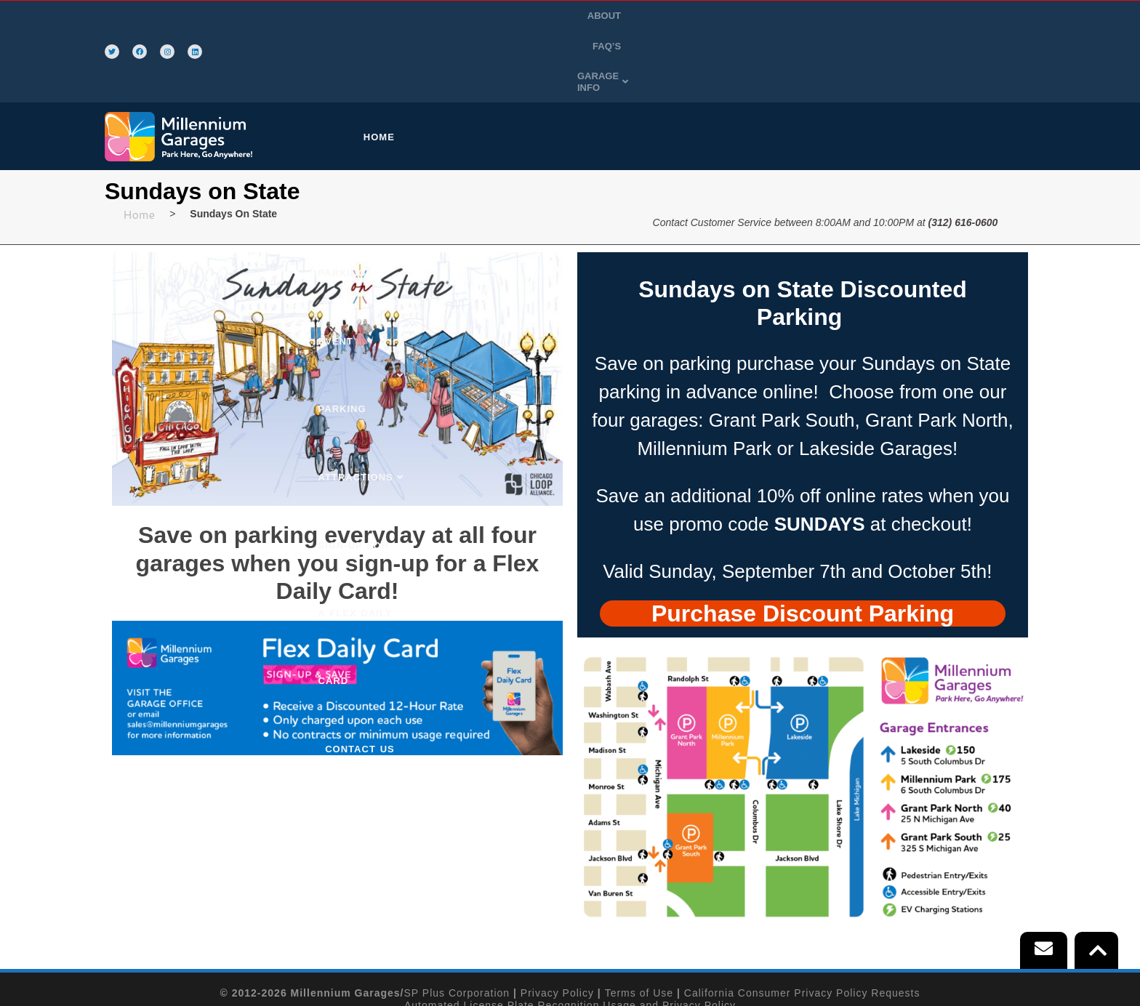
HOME (393, 68)
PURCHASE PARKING (486, 68)
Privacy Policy (557, 924)
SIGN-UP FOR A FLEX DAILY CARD (848, 68)
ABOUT (885, 17)
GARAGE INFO (997, 17)
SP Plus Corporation (457, 924)
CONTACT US (992, 68)
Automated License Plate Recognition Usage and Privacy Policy (570, 936)
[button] (997, 17)
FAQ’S (930, 17)
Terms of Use (639, 924)
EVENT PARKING (605, 68)
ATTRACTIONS (704, 68)
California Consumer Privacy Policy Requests (802, 924)
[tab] (802, 542)
